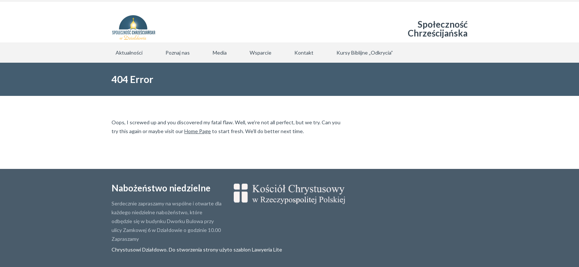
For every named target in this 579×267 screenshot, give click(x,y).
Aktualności (129, 52)
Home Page (197, 131)
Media (220, 52)
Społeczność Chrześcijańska (437, 28)
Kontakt (304, 52)
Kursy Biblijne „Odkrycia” (364, 52)
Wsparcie (260, 52)
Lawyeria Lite (267, 249)
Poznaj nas (177, 52)
